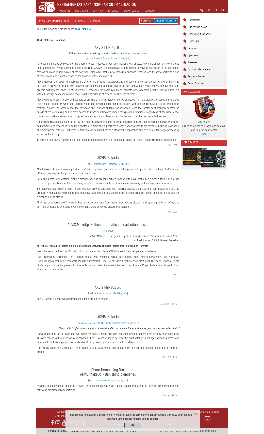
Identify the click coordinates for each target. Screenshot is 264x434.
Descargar (81, 10)
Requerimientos (196, 76)
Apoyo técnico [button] (131, 10)
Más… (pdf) (172, 145)
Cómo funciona (196, 83)
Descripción (194, 20)
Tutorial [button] (113, 10)
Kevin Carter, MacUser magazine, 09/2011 (108, 380)
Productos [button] (64, 10)
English (52, 431)
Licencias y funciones (199, 34)
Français (62, 431)
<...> (138, 342)
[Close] (195, 415)
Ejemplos (193, 55)
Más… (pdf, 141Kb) (169, 395)
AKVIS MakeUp (83, 29)
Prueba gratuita (166, 20)
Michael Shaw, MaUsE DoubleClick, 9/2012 (108, 293)
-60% (204, 134)
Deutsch (74, 431)
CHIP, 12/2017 (108, 230)
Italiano (109, 431)
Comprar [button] (98, 10)
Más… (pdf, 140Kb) (169, 357)
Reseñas (192, 62)
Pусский (131, 431)
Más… (174, 274)
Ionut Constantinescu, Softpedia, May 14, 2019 (108, 164)
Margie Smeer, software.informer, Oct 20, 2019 (108, 58)
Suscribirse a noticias (207, 415)
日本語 (120, 431)
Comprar (146, 20)
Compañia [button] (149, 10)
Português (97, 431)
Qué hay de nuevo (197, 27)
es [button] (223, 10)
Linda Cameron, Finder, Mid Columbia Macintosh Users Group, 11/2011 (108, 323)
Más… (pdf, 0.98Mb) (168, 304)
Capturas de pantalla (199, 69)
